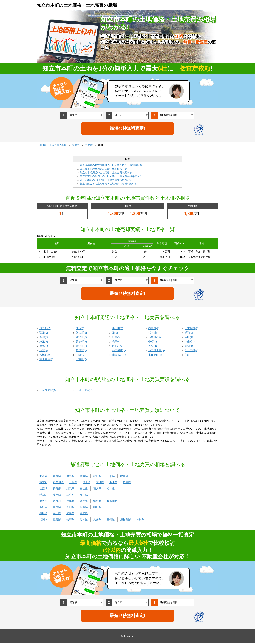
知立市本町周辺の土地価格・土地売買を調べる (106, 172)
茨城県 (100, 482)
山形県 (111, 476)
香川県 (57, 513)
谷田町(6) (81, 350)
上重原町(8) (191, 328)
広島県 (84, 507)
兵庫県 (70, 501)
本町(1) (43, 350)
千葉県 (73, 482)
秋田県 (97, 476)
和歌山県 (112, 501)
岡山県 (70, 507)
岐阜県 (57, 494)
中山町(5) (190, 341)
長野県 (57, 488)
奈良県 (84, 501)
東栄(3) (43, 341)
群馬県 (127, 482)
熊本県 (84, 519)
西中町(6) (81, 346)
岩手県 (70, 476)
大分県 (97, 519)
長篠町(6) (81, 341)
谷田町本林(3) (156, 350)
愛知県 (43, 494)
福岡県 (43, 519)
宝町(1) (189, 337)
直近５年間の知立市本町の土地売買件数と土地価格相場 (111, 165)
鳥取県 (43, 507)
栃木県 (113, 482)
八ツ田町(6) (191, 350)
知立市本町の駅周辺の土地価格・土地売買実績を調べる (111, 176)
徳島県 (43, 513)
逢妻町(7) (45, 328)
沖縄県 (140, 519)
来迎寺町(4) (155, 354)
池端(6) (80, 328)
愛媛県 (70, 513)
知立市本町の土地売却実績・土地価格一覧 (103, 169)
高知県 (84, 513)
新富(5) (116, 337)
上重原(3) (81, 359)
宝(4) (187, 354)
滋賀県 (97, 501)
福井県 (111, 488)
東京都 (43, 482)
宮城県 (84, 476)
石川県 (97, 488)
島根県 (57, 507)
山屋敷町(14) (119, 354)
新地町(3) (81, 337)
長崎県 (70, 519)
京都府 (57, 501)
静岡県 (84, 494)
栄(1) (115, 332)
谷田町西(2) (119, 350)
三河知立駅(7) (47, 390)
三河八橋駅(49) (85, 390)
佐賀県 (57, 519)
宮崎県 (111, 519)
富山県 (84, 488)
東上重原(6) (46, 359)
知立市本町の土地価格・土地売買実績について (106, 180)
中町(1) (152, 341)
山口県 (97, 507)
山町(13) (81, 354)
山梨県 (43, 488)
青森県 (57, 476)
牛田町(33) (118, 328)
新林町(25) (154, 337)
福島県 (124, 476)
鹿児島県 (125, 519)
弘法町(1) (81, 332)
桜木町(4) (153, 332)
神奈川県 (58, 482)
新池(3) (43, 337)
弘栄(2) (43, 332)
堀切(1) (189, 346)
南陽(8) (43, 346)
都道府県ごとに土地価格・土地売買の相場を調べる (108, 183)
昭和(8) (189, 332)
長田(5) (116, 341)
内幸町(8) (153, 328)
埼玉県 (86, 482)
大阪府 (43, 501)
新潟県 (70, 488)
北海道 (43, 476)
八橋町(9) (45, 354)
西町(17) (117, 346)
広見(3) (152, 346)
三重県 (70, 494)
